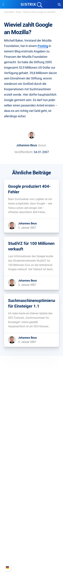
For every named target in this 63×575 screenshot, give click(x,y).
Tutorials (31, 510)
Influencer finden (31, 466)
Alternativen (32, 516)
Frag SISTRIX (31, 483)
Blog (18, 12)
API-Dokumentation (31, 549)
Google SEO (32, 455)
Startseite (9, 12)
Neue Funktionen (31, 543)
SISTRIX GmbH (32, 405)
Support (31, 532)
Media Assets (31, 521)
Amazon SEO (31, 461)
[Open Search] (59, 4)
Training (31, 489)
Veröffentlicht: (23, 152)
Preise (31, 450)
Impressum (31, 433)
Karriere (31, 417)
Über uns (31, 411)
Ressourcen (31, 477)
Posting (43, 46)
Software (31, 444)
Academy (31, 494)
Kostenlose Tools (31, 505)
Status (31, 560)
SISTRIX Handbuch (31, 538)
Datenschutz (31, 427)
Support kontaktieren (31, 554)
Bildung (31, 422)
